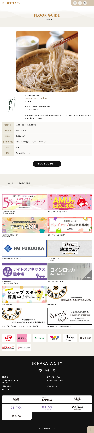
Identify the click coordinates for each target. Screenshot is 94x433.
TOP (3, 183)
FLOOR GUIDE (45, 163)
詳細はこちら (20, 136)
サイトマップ (6, 389)
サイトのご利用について (55, 380)
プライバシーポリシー (54, 377)
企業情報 (5, 377)
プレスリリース (52, 386)
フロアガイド (12, 183)
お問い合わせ (6, 386)
